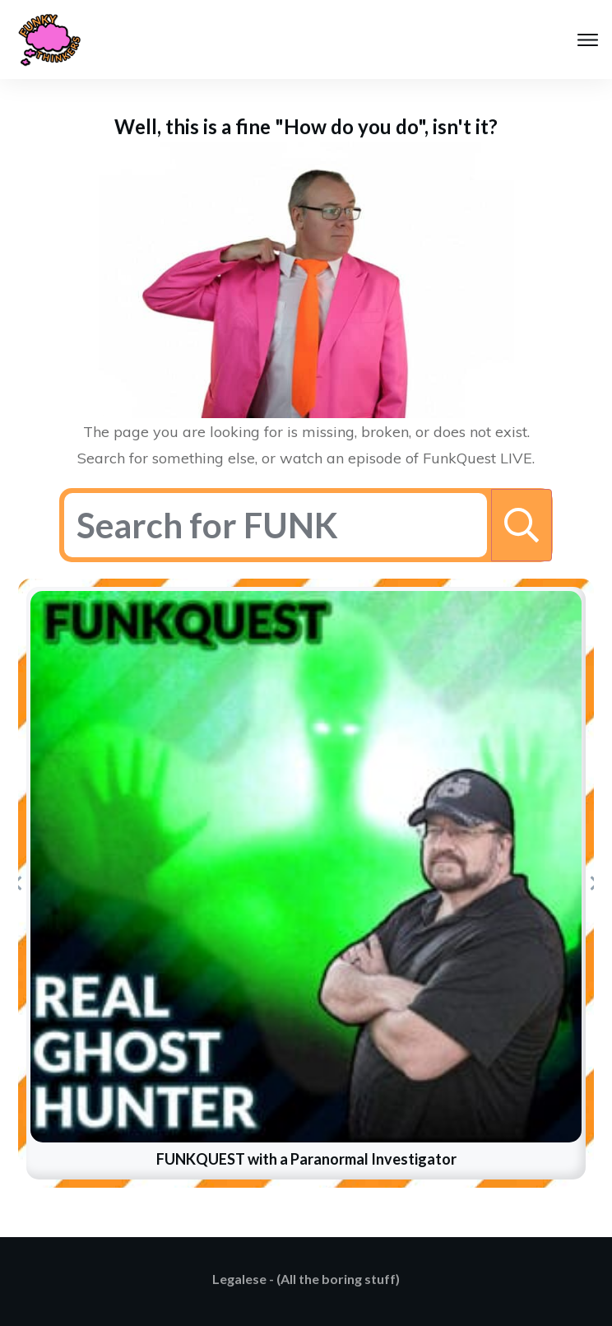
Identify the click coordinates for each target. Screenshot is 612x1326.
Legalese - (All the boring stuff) (306, 1278)
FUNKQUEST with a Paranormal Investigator (306, 1159)
